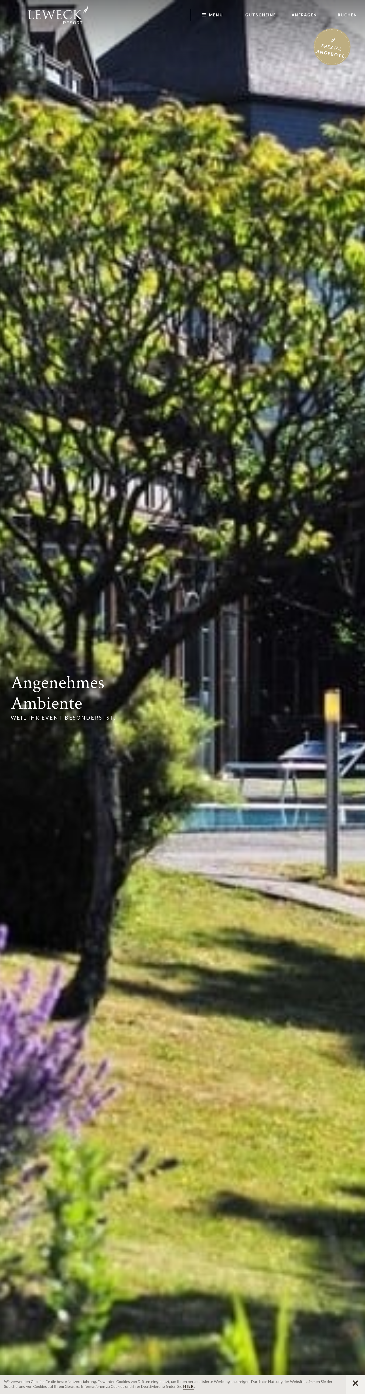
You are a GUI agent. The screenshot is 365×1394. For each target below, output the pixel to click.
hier (188, 1386)
